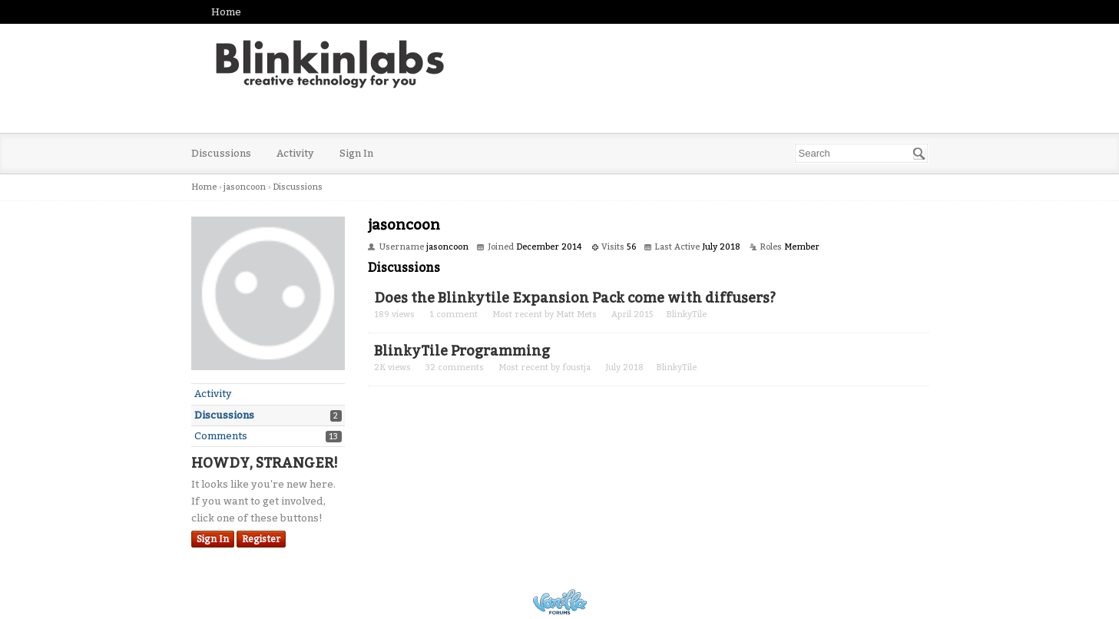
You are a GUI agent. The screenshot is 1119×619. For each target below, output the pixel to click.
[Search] (919, 153)
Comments (220, 436)
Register (261, 539)
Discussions (221, 153)
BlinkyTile (686, 314)
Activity (295, 153)
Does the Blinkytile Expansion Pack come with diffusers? (575, 298)
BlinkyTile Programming (462, 351)
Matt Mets (576, 314)
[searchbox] (861, 153)
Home (226, 12)
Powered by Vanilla (560, 601)
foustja (576, 367)
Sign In (356, 153)
